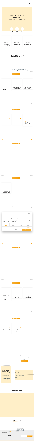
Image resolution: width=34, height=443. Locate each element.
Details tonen (28, 227)
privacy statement (21, 220)
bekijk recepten (24, 361)
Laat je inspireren (16, 109)
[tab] (12, 30)
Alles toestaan (27, 229)
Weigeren (7, 229)
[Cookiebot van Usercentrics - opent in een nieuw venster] (28, 213)
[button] (23, 442)
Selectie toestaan (17, 229)
